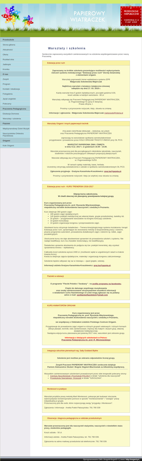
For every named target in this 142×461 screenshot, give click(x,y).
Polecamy (7, 104)
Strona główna (9, 45)
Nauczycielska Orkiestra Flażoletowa (13, 134)
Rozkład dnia (8, 59)
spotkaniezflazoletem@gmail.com (92, 295)
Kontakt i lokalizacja (11, 89)
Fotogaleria (7, 94)
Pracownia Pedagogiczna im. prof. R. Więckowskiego (86, 340)
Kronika (6, 69)
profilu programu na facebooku (106, 284)
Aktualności (8, 50)
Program (6, 84)
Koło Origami (8, 145)
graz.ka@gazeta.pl (112, 171)
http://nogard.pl (132, 459)
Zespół (6, 79)
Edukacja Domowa (11, 114)
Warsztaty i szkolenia (12, 118)
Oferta (5, 54)
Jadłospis (7, 64)
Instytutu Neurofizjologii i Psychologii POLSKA (70, 376)
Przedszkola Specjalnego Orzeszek (65, 378)
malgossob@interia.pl (113, 113)
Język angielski (9, 99)
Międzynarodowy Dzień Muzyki (16, 128)
